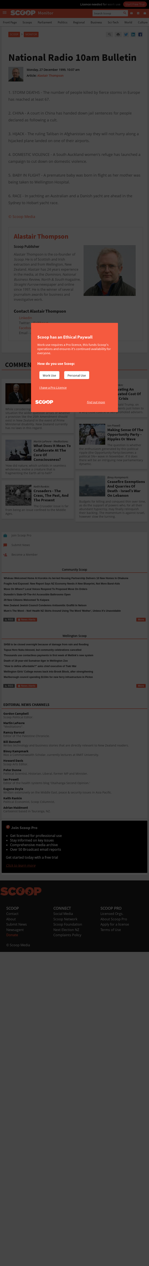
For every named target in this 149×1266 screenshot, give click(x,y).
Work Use (49, 375)
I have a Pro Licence (53, 387)
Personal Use (77, 375)
